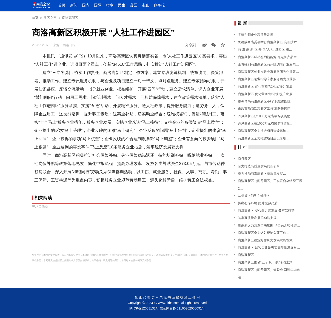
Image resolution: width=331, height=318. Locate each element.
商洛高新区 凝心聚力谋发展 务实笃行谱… (268, 210)
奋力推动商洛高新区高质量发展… (262, 173)
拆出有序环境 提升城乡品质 (257, 203)
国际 (97, 5)
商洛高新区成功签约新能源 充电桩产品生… (269, 57)
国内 (85, 5)
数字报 (159, 5)
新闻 (73, 5)
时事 (109, 5)
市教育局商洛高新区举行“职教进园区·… (266, 101)
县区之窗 (50, 18)
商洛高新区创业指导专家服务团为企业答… (268, 72)
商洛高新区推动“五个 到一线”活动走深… (267, 262)
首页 (62, 5)
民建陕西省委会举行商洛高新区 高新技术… (269, 42)
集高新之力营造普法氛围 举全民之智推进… (269, 225)
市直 (145, 5)
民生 (121, 5)
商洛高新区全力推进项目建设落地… (263, 131)
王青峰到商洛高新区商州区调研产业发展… (268, 64)
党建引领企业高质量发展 (255, 35)
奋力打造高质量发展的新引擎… (260, 166)
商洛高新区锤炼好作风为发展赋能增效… (267, 240)
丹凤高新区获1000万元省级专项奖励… (265, 116)
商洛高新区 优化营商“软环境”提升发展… (267, 86)
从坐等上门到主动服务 (254, 196)
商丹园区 (244, 159)
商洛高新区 (70, 18)
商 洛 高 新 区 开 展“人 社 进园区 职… (265, 49)
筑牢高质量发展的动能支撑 (257, 218)
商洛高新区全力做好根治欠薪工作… (263, 233)
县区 (133, 5)
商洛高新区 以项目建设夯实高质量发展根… (269, 247)
